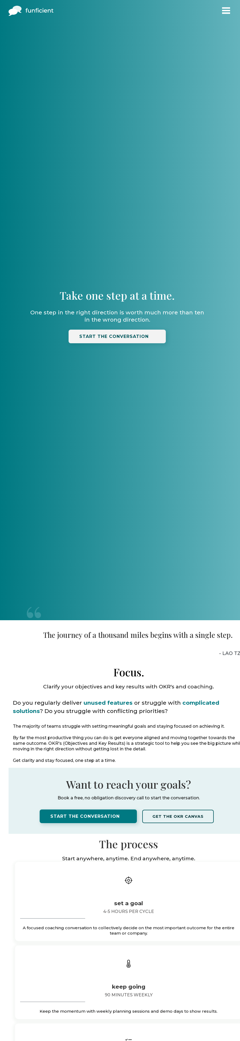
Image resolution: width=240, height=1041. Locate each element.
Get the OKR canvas (178, 816)
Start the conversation (114, 336)
